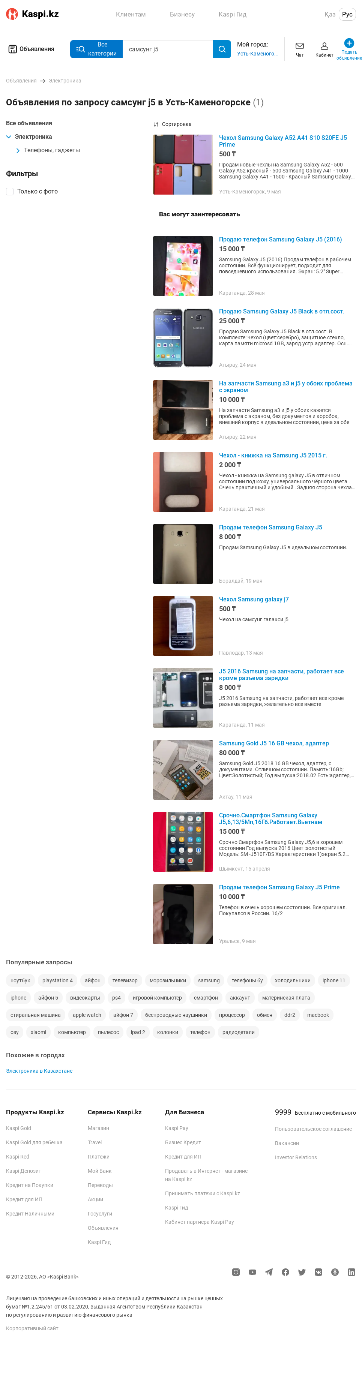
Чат (300, 49)
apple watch (87, 1015)
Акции (95, 1199)
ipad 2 (138, 1032)
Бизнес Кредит (183, 1142)
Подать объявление (349, 49)
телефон (200, 1032)
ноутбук (20, 980)
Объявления (30, 49)
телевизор (125, 980)
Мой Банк (100, 1171)
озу (15, 1032)
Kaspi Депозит (23, 1171)
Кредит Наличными (30, 1214)
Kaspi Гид (99, 1242)
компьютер (72, 1032)
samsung (209, 980)
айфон (93, 980)
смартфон (206, 998)
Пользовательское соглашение (313, 1129)
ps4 (116, 998)
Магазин (98, 1128)
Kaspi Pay (176, 1128)
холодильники (293, 980)
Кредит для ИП (24, 1199)
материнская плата (286, 998)
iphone (18, 998)
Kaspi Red (17, 1157)
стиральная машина (36, 1015)
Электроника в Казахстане (39, 1071)
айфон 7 (123, 1015)
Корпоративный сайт (32, 1328)
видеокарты (85, 998)
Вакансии (287, 1143)
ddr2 (289, 1015)
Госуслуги (100, 1214)
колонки (167, 1032)
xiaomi (38, 1032)
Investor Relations (296, 1157)
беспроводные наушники (176, 1015)
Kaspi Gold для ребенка (34, 1142)
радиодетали (238, 1032)
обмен (264, 1015)
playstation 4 (57, 980)
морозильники (168, 980)
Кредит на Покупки (29, 1185)
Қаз (330, 14)
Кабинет (324, 49)
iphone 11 (334, 980)
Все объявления (29, 123)
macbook (318, 1015)
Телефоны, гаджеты (47, 150)
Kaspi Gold (18, 1128)
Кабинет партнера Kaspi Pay (199, 1222)
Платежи (99, 1157)
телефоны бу (247, 980)
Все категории (96, 49)
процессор (232, 1015)
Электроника (29, 136)
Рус (347, 14)
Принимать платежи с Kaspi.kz (202, 1193)
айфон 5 (48, 998)
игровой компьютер (157, 998)
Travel (95, 1142)
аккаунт (240, 998)
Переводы (100, 1185)
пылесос (108, 1032)
